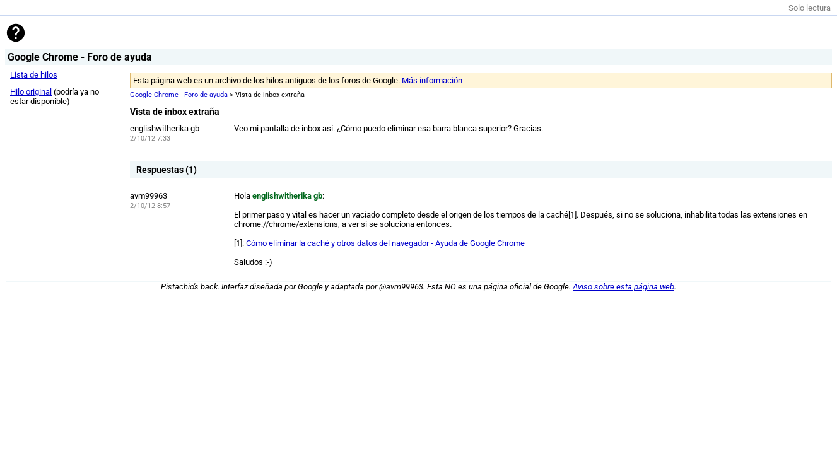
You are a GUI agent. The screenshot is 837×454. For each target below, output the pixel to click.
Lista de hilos (33, 74)
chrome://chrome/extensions (286, 224)
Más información (432, 80)
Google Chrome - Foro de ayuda (179, 95)
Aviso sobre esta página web (623, 286)
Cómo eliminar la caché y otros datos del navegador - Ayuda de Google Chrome (385, 243)
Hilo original (31, 91)
